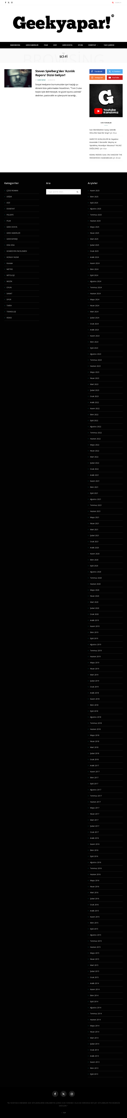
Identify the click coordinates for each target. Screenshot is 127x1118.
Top (63, 1113)
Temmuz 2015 (96, 941)
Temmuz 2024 (96, 287)
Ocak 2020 (94, 614)
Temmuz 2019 (96, 650)
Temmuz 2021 (96, 505)
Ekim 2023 (94, 342)
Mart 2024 (94, 311)
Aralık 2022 (94, 402)
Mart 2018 (94, 747)
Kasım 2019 (94, 626)
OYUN (80, 45)
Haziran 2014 (95, 1019)
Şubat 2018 (94, 753)
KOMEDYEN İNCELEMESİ (17, 251)
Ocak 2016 (94, 904)
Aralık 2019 (94, 620)
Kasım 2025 (94, 190)
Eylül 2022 (94, 420)
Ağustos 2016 (95, 862)
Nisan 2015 (94, 959)
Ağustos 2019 (95, 644)
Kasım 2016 (94, 844)
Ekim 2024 (94, 269)
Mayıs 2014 (94, 1025)
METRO (10, 269)
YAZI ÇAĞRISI (109, 45)
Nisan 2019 (94, 668)
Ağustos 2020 (95, 572)
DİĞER (9, 196)
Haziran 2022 (95, 439)
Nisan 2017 (94, 814)
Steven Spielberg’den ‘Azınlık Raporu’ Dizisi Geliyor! (55, 73)
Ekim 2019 (94, 632)
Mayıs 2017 (94, 808)
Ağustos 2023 (95, 354)
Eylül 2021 (94, 493)
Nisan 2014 (94, 1032)
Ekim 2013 (94, 1068)
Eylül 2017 (94, 783)
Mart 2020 (94, 602)
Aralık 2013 (94, 1056)
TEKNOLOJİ (11, 311)
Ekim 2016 (94, 850)
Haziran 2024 (95, 293)
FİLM (46, 45)
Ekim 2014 (94, 995)
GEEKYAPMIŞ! (12, 239)
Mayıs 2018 (94, 735)
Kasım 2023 (94, 336)
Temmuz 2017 (96, 796)
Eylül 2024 (94, 275)
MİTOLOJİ (11, 275)
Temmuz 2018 (96, 723)
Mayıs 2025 (94, 227)
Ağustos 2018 (95, 717)
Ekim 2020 (94, 560)
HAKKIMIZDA (15, 45)
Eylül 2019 (94, 638)
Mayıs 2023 (94, 372)
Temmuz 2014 (96, 1013)
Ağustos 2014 (95, 1007)
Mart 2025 (94, 239)
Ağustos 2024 (95, 281)
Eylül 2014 (94, 1001)
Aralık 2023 (94, 330)
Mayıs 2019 (94, 662)
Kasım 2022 (94, 408)
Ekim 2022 (94, 414)
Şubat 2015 (94, 971)
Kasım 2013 (94, 1062)
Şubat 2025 (94, 245)
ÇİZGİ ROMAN (12, 190)
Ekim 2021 (94, 487)
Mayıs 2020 (94, 590)
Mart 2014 (94, 1038)
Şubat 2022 (94, 463)
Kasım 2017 (94, 771)
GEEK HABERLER (32, 45)
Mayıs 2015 (94, 953)
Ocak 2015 (94, 977)
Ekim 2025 (94, 196)
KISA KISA (11, 245)
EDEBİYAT (92, 45)
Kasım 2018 (94, 699)
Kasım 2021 (94, 481)
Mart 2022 (94, 457)
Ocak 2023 (94, 396)
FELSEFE (10, 215)
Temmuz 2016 (96, 868)
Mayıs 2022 (94, 445)
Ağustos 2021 (95, 499)
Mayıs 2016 (94, 880)
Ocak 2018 (94, 759)
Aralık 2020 (94, 547)
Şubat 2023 (94, 390)
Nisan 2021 (94, 523)
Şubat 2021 (94, 535)
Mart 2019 (94, 675)
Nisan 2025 (94, 233)
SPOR (9, 299)
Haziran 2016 (95, 874)
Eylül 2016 (94, 856)
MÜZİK (9, 281)
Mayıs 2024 (94, 299)
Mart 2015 (94, 965)
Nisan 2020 (94, 596)
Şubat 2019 (94, 681)
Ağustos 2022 (95, 426)
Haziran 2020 (95, 584)
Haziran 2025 (95, 221)
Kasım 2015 (94, 917)
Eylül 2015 (94, 929)
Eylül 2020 (94, 566)
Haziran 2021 (95, 511)
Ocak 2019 (94, 687)
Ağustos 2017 (95, 789)
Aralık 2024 (94, 257)
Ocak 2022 (94, 469)
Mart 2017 (94, 820)
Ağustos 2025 (95, 208)
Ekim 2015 (94, 923)
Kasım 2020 (94, 553)
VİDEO (9, 317)
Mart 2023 (94, 384)
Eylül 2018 (94, 711)
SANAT (9, 293)
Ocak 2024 (94, 324)
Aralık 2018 (94, 693)
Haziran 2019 (95, 656)
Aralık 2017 (94, 765)
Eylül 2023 (94, 348)
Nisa (115, 133)
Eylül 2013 (94, 1074)
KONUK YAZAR (13, 257)
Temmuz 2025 (96, 215)
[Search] (113, 2)
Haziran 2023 (95, 366)
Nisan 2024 (94, 305)
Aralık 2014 (94, 983)
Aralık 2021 (94, 475)
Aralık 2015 (94, 911)
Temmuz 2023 (96, 360)
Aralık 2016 (94, 838)
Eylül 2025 (94, 203)
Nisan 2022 (94, 451)
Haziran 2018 (95, 729)
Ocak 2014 (94, 1050)
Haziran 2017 (95, 802)
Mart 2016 (94, 892)
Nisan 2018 (94, 741)
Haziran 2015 (95, 947)
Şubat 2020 (94, 608)
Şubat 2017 (94, 826)
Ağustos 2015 (95, 935)
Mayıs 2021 (94, 517)
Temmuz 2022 (96, 432)
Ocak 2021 (94, 541)
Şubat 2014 (94, 1044)
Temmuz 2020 (96, 578)
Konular (10, 263)
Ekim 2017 (94, 777)
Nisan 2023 (94, 378)
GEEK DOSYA (67, 45)
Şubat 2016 (94, 898)
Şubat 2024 (94, 317)
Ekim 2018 (94, 705)
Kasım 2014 (94, 989)
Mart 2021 (94, 529)
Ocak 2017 (94, 832)
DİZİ (55, 45)
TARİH (9, 305)
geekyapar (41, 80)
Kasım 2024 (94, 263)
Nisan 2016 (94, 886)
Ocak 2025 (94, 251)
